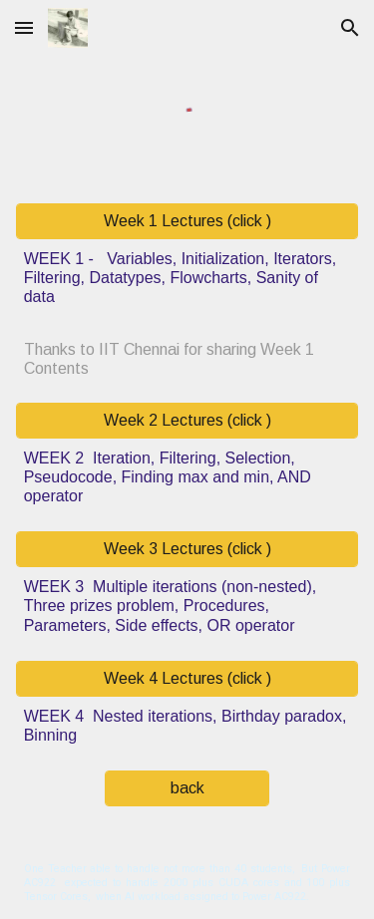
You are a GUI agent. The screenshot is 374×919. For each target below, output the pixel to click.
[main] (187, 278)
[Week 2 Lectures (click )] (187, 421)
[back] (187, 788)
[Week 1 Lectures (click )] (187, 221)
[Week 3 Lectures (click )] (187, 549)
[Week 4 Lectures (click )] (187, 679)
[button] (24, 27)
